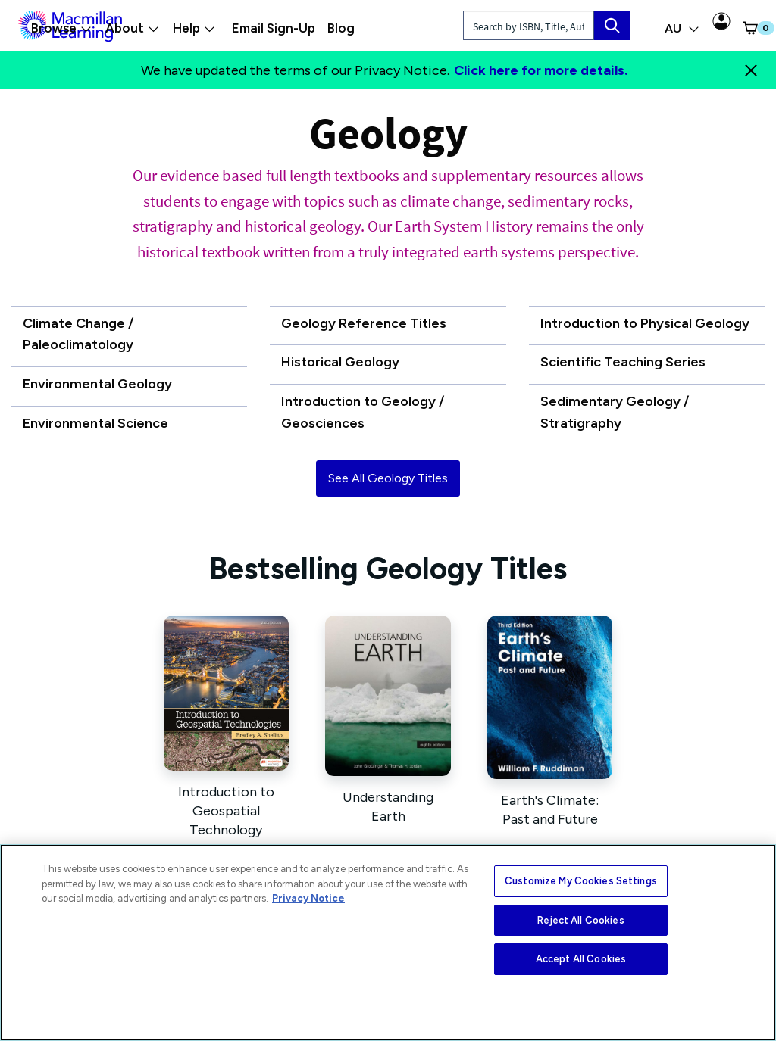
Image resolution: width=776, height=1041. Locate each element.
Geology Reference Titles (363, 323)
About (132, 28)
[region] (388, 942)
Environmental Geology (97, 384)
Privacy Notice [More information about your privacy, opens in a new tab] (308, 898)
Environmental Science (95, 423)
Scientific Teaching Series (623, 362)
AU (682, 28)
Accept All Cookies (581, 959)
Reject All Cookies (580, 920)
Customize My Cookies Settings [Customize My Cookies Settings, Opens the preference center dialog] (581, 881)
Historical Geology (340, 362)
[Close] (751, 70)
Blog (341, 28)
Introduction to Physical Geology (644, 323)
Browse (61, 28)
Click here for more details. (540, 70)
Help (194, 28)
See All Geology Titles (388, 478)
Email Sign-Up (273, 28)
